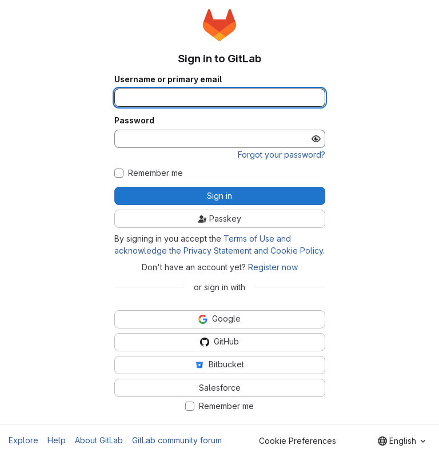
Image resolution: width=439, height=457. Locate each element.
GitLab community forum (177, 440)
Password (134, 120)
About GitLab (99, 440)
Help (56, 440)
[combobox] (401, 441)
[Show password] (316, 139)
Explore (23, 440)
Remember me (155, 173)
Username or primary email (168, 79)
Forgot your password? (281, 154)
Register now (273, 267)
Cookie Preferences (297, 441)
